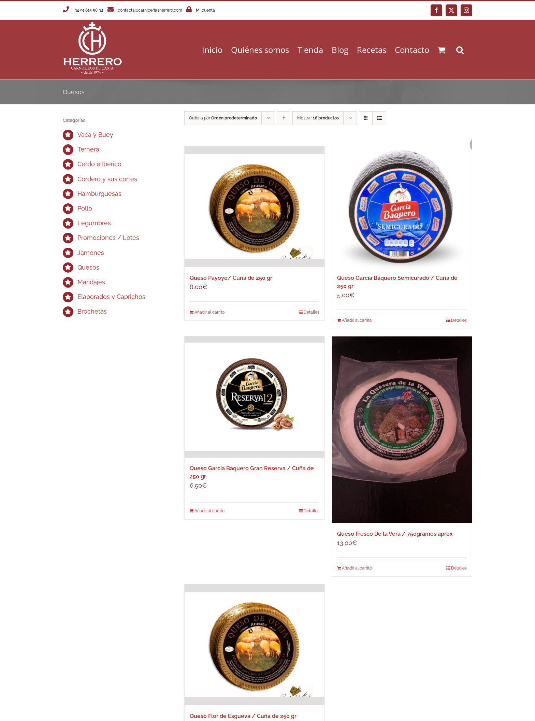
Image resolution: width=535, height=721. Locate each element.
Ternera (88, 149)
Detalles (459, 320)
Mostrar (318, 118)
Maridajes (91, 282)
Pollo (84, 208)
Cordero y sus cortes (107, 179)
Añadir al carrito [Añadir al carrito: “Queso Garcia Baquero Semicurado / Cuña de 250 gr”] (357, 320)
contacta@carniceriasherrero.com (150, 10)
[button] (460, 50)
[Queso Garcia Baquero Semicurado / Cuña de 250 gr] (402, 206)
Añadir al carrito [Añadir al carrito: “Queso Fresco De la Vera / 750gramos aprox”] (357, 568)
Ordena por (223, 118)
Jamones (90, 252)
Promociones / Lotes (108, 237)
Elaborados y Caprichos (111, 296)
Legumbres (94, 223)
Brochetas (92, 311)
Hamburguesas (99, 193)
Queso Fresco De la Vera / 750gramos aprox (394, 534)
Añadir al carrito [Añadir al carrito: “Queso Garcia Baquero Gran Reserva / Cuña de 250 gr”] (209, 510)
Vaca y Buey (95, 134)
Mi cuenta (205, 10)
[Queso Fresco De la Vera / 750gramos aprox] (402, 429)
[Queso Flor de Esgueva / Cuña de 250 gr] (254, 644)
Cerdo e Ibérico (99, 164)
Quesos (88, 267)
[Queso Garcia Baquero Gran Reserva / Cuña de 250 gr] (254, 397)
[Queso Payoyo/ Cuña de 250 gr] (254, 206)
